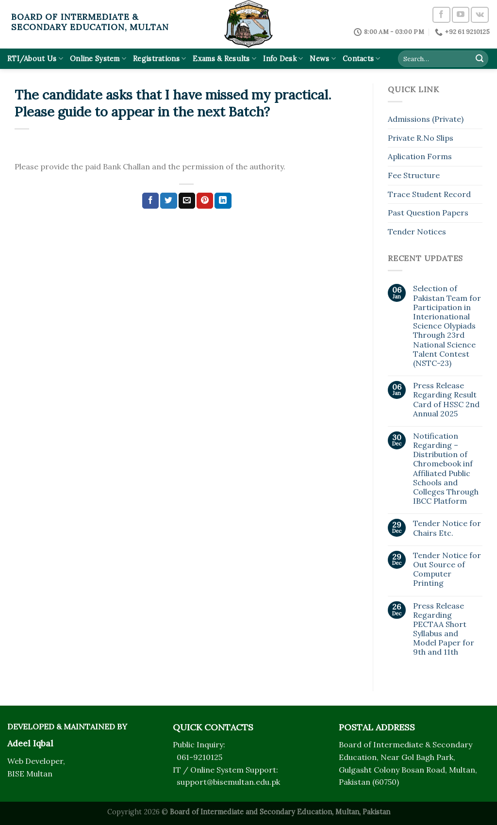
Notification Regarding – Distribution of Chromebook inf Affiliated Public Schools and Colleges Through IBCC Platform (446, 468)
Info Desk (283, 58)
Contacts (362, 58)
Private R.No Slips (420, 138)
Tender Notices (417, 231)
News (323, 58)
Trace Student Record (429, 194)
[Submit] (479, 58)
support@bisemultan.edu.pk (228, 782)
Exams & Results (224, 58)
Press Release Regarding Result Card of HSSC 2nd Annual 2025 (446, 399)
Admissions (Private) (426, 119)
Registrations (159, 58)
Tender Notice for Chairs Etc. (447, 528)
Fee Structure (414, 175)
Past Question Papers (428, 212)
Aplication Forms (420, 156)
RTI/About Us (35, 58)
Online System (98, 58)
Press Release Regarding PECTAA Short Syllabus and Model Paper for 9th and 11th (443, 629)
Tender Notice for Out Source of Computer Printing (447, 569)
